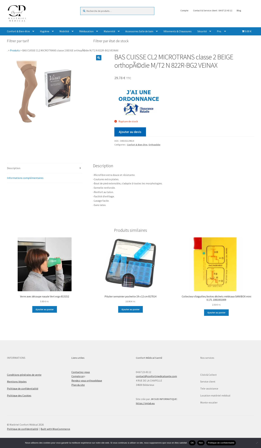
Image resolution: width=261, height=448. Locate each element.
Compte (184, 10)
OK (192, 443)
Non (201, 443)
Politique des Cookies (19, 395)
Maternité (109, 31)
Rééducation (86, 31)
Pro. (219, 31)
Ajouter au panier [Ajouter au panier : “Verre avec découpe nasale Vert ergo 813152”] (45, 309)
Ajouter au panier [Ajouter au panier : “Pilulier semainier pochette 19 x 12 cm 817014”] (130, 309)
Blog (239, 10)
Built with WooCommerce (55, 429)
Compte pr (77, 376)
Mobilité (64, 31)
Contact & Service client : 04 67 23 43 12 (212, 10)
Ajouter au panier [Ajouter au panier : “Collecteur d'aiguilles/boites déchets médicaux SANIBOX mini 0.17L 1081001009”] (216, 312)
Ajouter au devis (130, 132)
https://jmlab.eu (145, 403)
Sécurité (202, 31)
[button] (98, 57)
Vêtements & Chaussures (177, 31)
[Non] (257, 443)
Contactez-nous (80, 372)
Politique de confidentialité (22, 388)
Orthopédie (154, 144)
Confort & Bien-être (18, 31)
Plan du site (78, 384)
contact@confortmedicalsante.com (156, 376)
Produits (15, 50)
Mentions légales (17, 381)
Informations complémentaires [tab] (25, 178)
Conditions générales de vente (24, 374)
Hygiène (44, 31)
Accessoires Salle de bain (139, 31)
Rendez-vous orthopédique (86, 380)
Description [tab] (13, 168)
